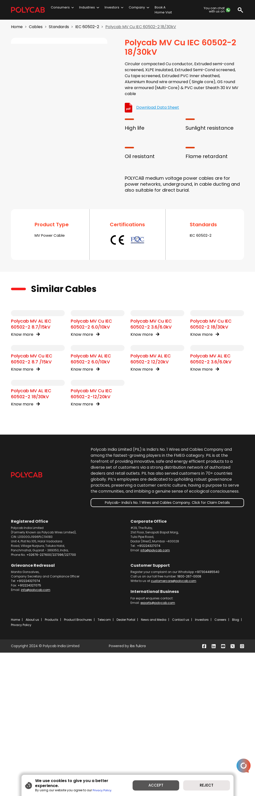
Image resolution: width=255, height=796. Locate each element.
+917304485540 (207, 715)
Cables (36, 27)
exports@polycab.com (157, 746)
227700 (70, 698)
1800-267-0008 (189, 720)
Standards (59, 27)
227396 (58, 698)
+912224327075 (29, 729)
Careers (220, 763)
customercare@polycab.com (173, 724)
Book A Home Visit (163, 9)
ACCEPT (157, 787)
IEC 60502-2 (87, 27)
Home (17, 27)
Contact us (180, 763)
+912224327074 (148, 689)
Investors (112, 7)
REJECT (211, 787)
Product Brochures (78, 763)
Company (137, 7)
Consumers (60, 7)
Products (51, 763)
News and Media (153, 763)
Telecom (104, 763)
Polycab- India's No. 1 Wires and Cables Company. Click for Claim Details (167, 645)
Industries (87, 7)
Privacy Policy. (97, 789)
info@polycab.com (155, 693)
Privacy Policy (21, 768)
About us (32, 763)
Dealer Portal (126, 763)
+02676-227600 (38, 698)
